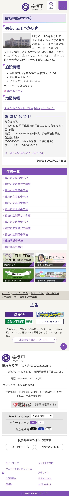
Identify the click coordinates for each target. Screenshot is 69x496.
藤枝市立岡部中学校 (16, 234)
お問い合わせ (44, 484)
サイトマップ (12, 463)
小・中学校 (52, 293)
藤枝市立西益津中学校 (18, 184)
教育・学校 (37, 293)
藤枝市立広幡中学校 (16, 221)
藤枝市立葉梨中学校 (16, 196)
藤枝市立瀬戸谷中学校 (18, 215)
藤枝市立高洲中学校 (16, 203)
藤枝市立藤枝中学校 (16, 177)
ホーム (6, 293)
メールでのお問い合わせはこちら (25, 152)
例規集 (9, 484)
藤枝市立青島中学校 (16, 190)
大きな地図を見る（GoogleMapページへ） (29, 108)
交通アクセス (44, 478)
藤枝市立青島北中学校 (18, 228)
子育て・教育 (20, 293)
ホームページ (15, 90)
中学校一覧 (11, 171)
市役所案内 (11, 478)
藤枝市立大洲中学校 (16, 209)
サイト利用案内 (45, 463)
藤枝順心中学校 (14, 247)
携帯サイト (43, 472)
